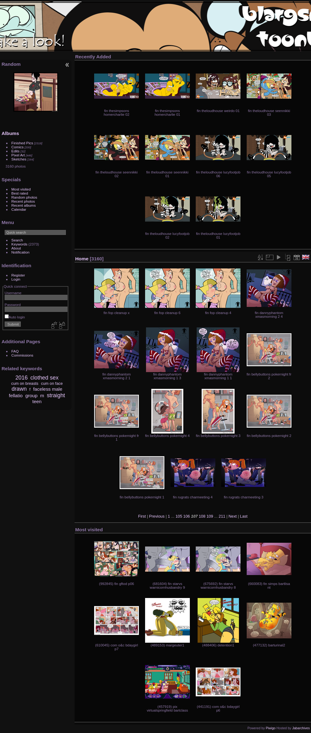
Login (16, 279)
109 (210, 516)
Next (233, 516)
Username (13, 293)
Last (243, 516)
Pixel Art (18, 155)
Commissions (22, 355)
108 (202, 516)
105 (179, 516)
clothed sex (44, 378)
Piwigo (270, 728)
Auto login (15, 317)
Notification (20, 252)
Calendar (18, 209)
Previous (157, 516)
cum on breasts (25, 383)
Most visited (21, 189)
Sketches (18, 159)
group (31, 395)
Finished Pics (22, 143)
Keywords (19, 244)
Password (13, 305)
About (16, 248)
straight (56, 395)
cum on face (52, 383)
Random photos (24, 197)
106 (186, 516)
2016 (21, 378)
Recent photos (23, 201)
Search (17, 240)
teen (37, 401)
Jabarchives (301, 728)
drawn (19, 389)
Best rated (19, 193)
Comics (17, 147)
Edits (15, 151)
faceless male (47, 389)
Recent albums (23, 205)
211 (222, 516)
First (142, 516)
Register (18, 275)
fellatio (15, 395)
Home (82, 258)
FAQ (15, 351)
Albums (10, 133)
